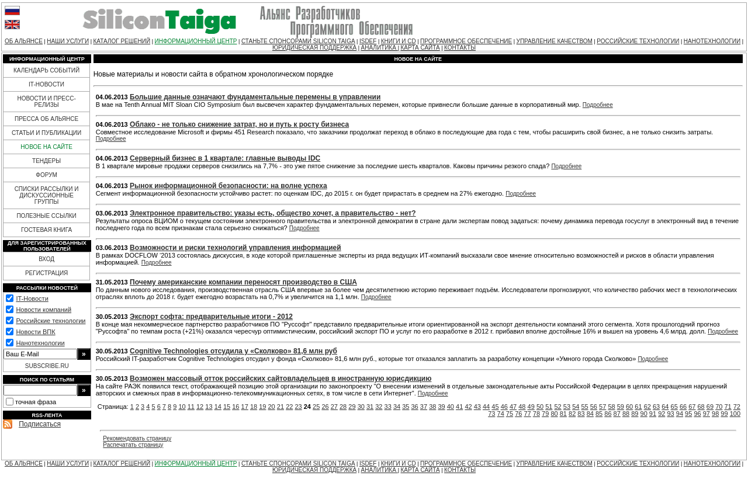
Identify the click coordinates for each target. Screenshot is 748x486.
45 (494, 406)
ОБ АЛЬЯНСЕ (24, 41)
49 (531, 406)
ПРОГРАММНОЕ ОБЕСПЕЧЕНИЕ (466, 41)
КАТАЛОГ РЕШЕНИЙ (121, 41)
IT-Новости (32, 298)
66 (683, 406)
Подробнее (598, 105)
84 (590, 413)
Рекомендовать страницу (137, 438)
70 (718, 406)
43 (477, 406)
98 (715, 413)
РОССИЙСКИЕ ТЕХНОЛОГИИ (638, 41)
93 (670, 413)
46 (504, 406)
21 (280, 406)
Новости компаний (43, 309)
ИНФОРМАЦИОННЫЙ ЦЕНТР (196, 41)
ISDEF (367, 41)
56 (593, 406)
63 (656, 406)
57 (602, 406)
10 (181, 406)
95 (688, 413)
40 (450, 406)
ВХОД (46, 259)
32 (378, 406)
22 (289, 406)
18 (253, 406)
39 (441, 406)
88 (625, 413)
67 (691, 406)
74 (500, 413)
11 (191, 406)
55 (584, 406)
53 (566, 406)
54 (575, 406)
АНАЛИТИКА (379, 47)
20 (271, 406)
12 (199, 406)
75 (509, 413)
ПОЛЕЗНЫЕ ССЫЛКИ (46, 216)
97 (706, 413)
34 (396, 406)
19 (262, 406)
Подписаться (40, 424)
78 (536, 413)
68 (701, 406)
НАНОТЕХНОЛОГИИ (712, 41)
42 (468, 406)
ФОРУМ (46, 175)
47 (513, 406)
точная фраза (35, 401)
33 (388, 406)
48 (521, 406)
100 (735, 413)
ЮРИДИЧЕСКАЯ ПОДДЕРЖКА (314, 47)
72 (736, 406)
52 (558, 406)
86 (607, 413)
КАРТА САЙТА (419, 47)
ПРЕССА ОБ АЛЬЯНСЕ (46, 119)
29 (351, 406)
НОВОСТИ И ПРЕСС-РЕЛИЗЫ (46, 101)
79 (545, 413)
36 (414, 406)
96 (697, 413)
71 (727, 406)
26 (324, 406)
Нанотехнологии (40, 342)
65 (674, 406)
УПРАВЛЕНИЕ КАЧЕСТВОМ (555, 41)
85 (598, 413)
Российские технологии (50, 320)
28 (343, 406)
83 (580, 413)
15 (226, 406)
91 (652, 413)
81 (563, 413)
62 (647, 406)
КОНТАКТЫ (460, 47)
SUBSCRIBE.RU (47, 366)
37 (423, 406)
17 (244, 406)
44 (486, 406)
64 (665, 406)
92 (661, 413)
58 (611, 406)
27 (334, 406)
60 (629, 406)
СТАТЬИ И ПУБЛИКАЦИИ (46, 133)
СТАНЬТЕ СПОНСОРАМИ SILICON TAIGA (298, 41)
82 (572, 413)
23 (298, 406)
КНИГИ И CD (398, 41)
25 (316, 406)
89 (634, 413)
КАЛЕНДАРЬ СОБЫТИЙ (46, 70)
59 (620, 406)
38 (432, 406)
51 (548, 406)
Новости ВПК (35, 331)
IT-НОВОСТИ (46, 84)
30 (361, 406)
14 (217, 406)
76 (518, 413)
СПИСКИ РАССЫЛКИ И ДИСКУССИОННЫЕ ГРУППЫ (47, 195)
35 (405, 406)
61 (638, 406)
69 (710, 406)
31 (369, 406)
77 (527, 413)
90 (643, 413)
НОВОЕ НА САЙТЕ (46, 147)
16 (235, 406)
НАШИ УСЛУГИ (68, 41)
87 (617, 413)
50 (539, 406)
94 (679, 413)
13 (208, 406)
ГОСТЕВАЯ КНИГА (46, 230)
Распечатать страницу (133, 445)
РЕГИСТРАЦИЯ (46, 273)
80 (553, 413)
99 (724, 413)
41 (459, 406)
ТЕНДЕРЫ (46, 161)
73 (491, 413)
